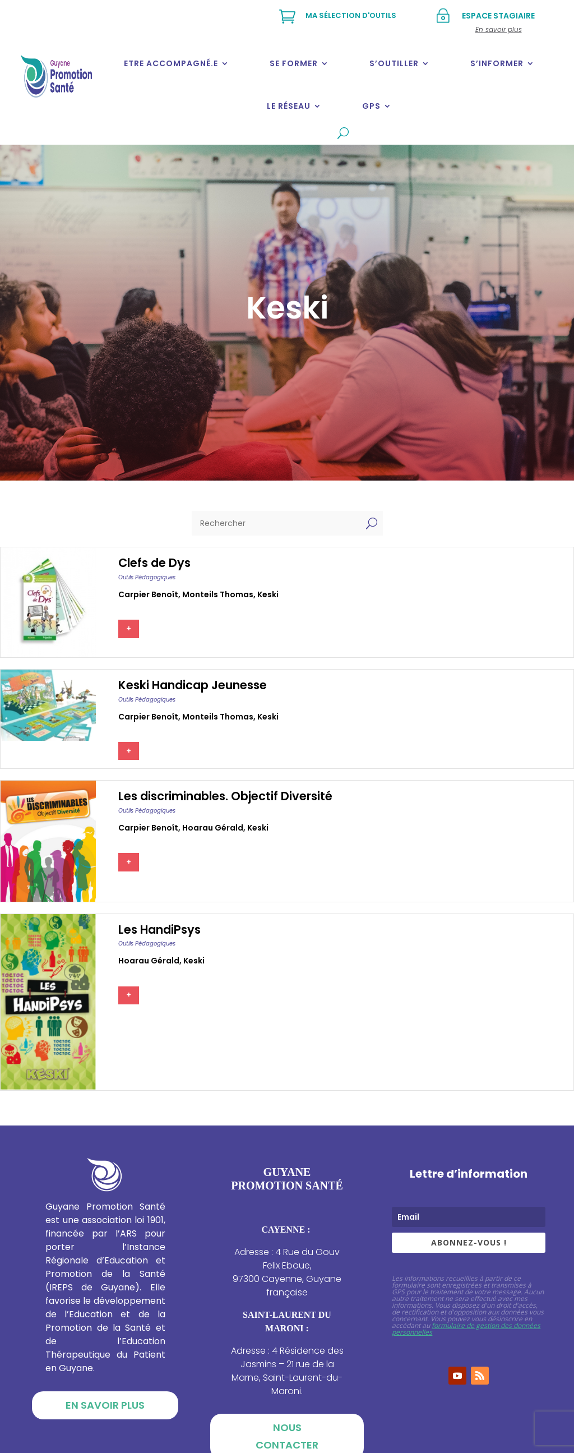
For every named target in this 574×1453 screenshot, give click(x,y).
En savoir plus (105, 1405)
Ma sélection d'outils (350, 15)
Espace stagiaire (498, 15)
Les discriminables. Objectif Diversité (225, 796)
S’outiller (394, 63)
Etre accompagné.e (171, 63)
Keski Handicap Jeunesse (192, 685)
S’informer (497, 63)
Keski (268, 594)
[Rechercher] (276, 523)
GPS (371, 106)
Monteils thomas (217, 594)
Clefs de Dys (154, 563)
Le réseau (289, 106)
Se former (294, 63)
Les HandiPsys (159, 929)
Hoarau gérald (212, 827)
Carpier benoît (148, 594)
